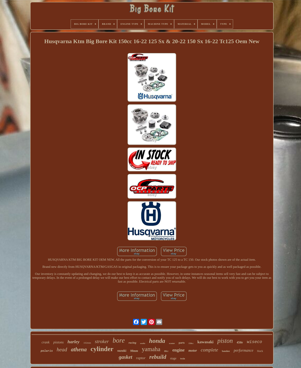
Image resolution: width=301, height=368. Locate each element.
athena (79, 349)
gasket (125, 357)
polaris (47, 351)
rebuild (157, 357)
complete (209, 349)
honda (157, 340)
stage (173, 358)
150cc (191, 343)
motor (193, 350)
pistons (58, 342)
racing (132, 342)
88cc (166, 351)
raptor (141, 358)
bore (119, 340)
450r (240, 342)
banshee (226, 351)
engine (178, 350)
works (142, 343)
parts (182, 342)
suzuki (121, 350)
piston (225, 340)
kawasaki (205, 342)
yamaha (151, 349)
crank (46, 342)
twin (182, 358)
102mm (87, 342)
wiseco (254, 342)
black (260, 351)
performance (243, 350)
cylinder (102, 348)
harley (74, 341)
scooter (172, 343)
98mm (134, 350)
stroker (102, 341)
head (62, 349)
